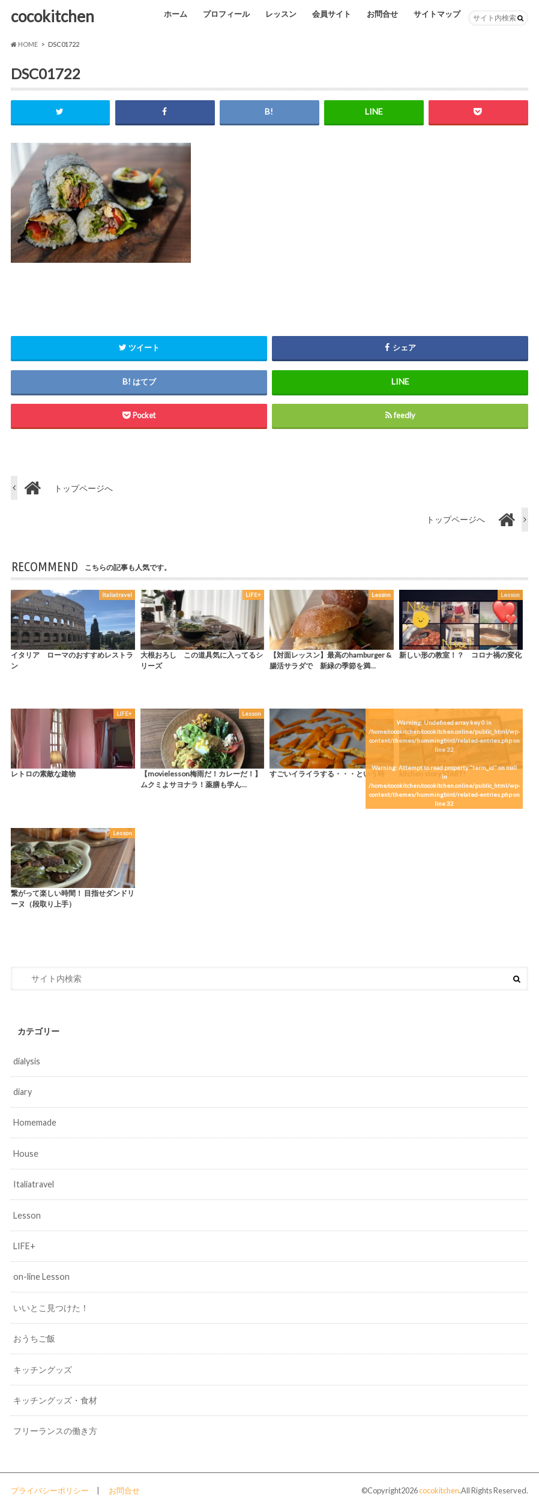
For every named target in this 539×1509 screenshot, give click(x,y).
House (25, 1153)
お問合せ (382, 14)
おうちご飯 (34, 1338)
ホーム (175, 14)
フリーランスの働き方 (55, 1431)
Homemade (34, 1123)
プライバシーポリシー (50, 1490)
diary (22, 1092)
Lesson (27, 1215)
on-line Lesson (41, 1276)
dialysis (26, 1061)
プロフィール (226, 14)
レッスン (281, 14)
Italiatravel (33, 1184)
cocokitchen (52, 16)
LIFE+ (24, 1246)
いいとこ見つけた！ (51, 1308)
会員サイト (331, 14)
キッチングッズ (42, 1369)
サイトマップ (437, 14)
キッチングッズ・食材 (55, 1400)
